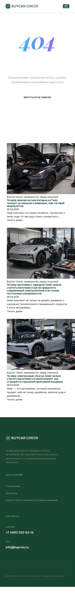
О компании (13, 486)
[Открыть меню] (66, 6)
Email (8, 542)
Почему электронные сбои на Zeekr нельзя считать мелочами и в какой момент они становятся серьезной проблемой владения (35, 378)
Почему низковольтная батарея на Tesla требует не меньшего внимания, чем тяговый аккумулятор (35, 203)
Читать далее (14, 220)
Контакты (11, 493)
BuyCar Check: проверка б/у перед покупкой (32, 500)
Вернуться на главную (37, 97)
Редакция (10, 527)
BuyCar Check (24, 6)
